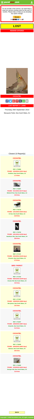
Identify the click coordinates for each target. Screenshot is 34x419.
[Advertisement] (17, 49)
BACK (17, 412)
